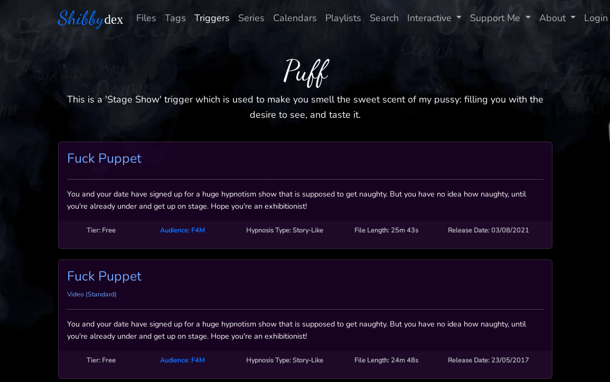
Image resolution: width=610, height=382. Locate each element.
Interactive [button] (430, 18)
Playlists (343, 18)
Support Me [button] (496, 18)
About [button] (553, 18)
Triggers (212, 18)
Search (384, 18)
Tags (175, 18)
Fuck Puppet (104, 158)
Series (251, 18)
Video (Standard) (92, 294)
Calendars (295, 18)
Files (146, 18)
